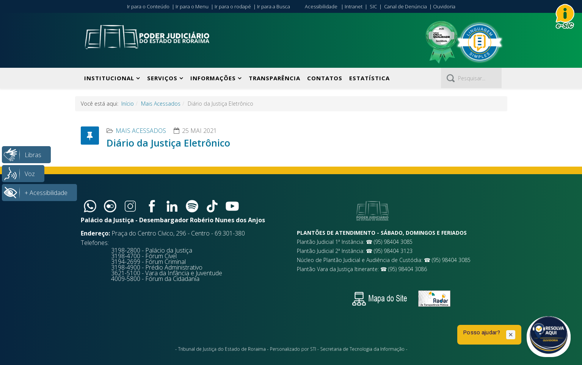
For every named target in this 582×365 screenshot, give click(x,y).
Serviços (162, 78)
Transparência (274, 78)
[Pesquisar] (471, 78)
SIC (373, 6)
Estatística (369, 78)
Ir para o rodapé (233, 6)
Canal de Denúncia (405, 6)
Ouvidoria (444, 6)
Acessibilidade (321, 6)
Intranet (353, 6)
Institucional (109, 78)
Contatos (324, 78)
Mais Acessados (160, 103)
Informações (213, 78)
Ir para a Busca (273, 6)
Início (127, 103)
